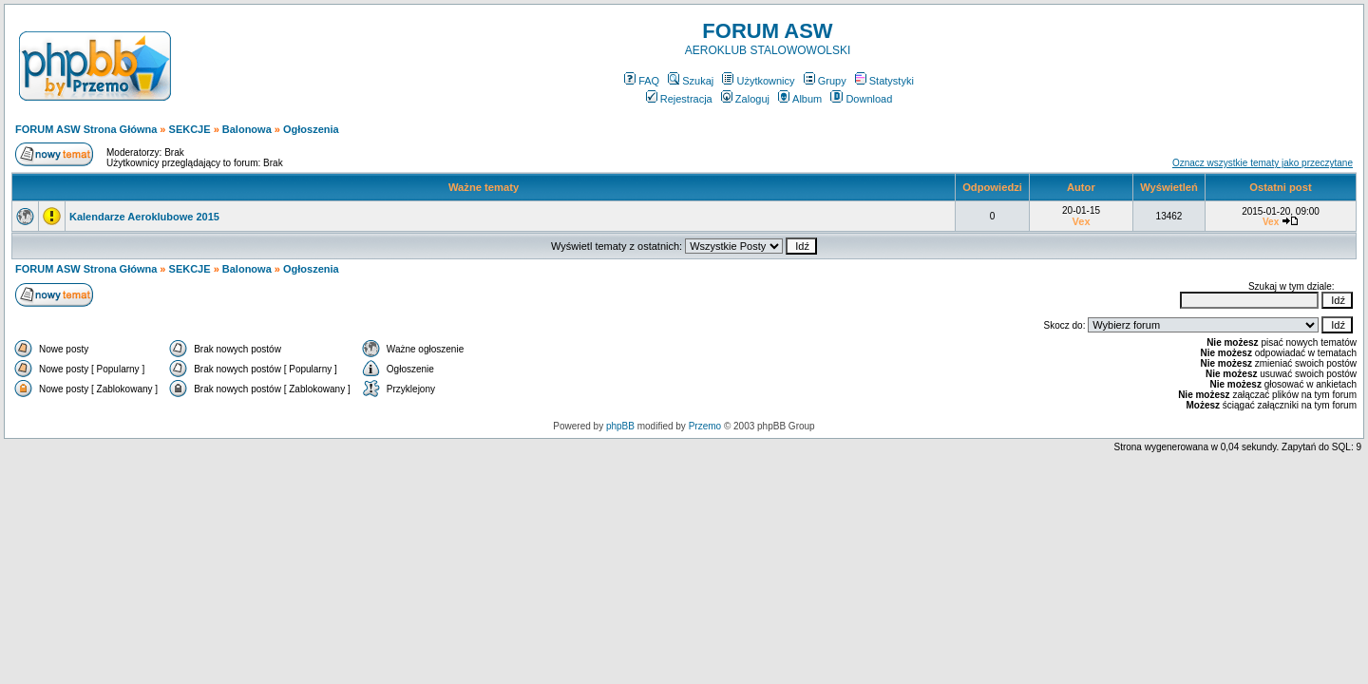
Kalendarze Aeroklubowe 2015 (144, 216)
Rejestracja (679, 98)
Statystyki (884, 80)
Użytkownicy (758, 80)
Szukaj (690, 80)
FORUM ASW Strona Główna (86, 129)
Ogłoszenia (311, 129)
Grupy (825, 80)
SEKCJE (190, 129)
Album (800, 98)
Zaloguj (745, 98)
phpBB (620, 426)
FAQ (641, 80)
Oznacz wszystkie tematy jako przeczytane (1262, 163)
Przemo (705, 426)
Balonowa (247, 129)
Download (861, 98)
